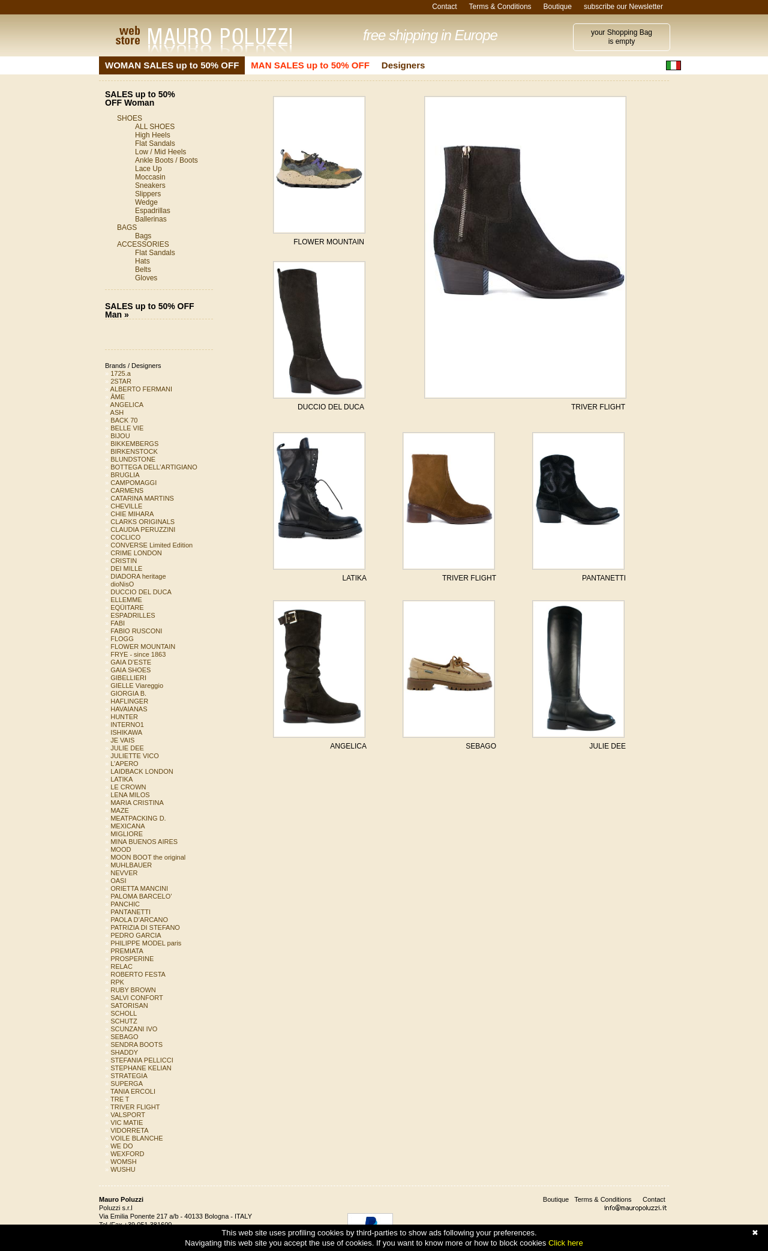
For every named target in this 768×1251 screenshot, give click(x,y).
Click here (565, 1242)
